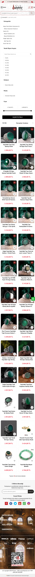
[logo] (17, 7)
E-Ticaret (12, 575)
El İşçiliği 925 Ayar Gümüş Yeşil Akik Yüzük (9, 172)
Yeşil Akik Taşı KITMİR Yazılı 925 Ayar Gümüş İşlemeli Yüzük (8, 279)
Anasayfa (4, 17)
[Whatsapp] (24, 503)
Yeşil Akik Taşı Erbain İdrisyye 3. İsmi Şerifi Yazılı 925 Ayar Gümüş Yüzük (8, 225)
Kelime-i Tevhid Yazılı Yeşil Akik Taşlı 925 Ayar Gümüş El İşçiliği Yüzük (9, 359)
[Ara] (31, 13)
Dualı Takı (7, 43)
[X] (15, 503)
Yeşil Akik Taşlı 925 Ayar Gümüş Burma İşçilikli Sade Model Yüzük (9, 305)
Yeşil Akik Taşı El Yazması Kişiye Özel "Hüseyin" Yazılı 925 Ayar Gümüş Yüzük (26, 199)
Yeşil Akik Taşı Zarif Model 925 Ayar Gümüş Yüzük (26, 172)
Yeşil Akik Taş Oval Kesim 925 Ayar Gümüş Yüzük (26, 412)
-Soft (8, 575)
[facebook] (10, 503)
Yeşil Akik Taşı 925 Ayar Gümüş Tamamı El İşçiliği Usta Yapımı (26, 305)
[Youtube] (19, 503)
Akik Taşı (7, 41)
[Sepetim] (33, 7)
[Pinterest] (6, 503)
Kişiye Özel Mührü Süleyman (11, 26)
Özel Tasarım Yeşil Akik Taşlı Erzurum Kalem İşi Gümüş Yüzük (9, 332)
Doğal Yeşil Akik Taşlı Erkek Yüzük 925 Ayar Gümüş (9, 385)
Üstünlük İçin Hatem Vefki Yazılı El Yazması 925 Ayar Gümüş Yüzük (8, 199)
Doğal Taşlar (7, 38)
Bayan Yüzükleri (9, 33)
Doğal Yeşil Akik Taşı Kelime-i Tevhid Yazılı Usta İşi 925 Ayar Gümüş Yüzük (8, 252)
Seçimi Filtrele (18, 117)
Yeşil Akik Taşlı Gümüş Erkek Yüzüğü (8, 465)
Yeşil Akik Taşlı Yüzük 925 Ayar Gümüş (9, 439)
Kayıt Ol (31, 491)
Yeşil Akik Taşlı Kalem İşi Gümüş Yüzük (8, 412)
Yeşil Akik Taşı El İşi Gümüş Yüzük (8, 145)
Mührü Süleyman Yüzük (11, 29)
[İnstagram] (28, 503)
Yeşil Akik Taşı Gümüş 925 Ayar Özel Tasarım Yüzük (26, 145)
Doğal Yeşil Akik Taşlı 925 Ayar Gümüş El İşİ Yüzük (26, 359)
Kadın (5, 31)
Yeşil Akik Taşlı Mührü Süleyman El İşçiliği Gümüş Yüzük (26, 332)
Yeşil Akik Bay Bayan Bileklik (26, 465)
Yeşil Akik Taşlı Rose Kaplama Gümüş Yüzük (26, 385)
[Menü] (3, 7)
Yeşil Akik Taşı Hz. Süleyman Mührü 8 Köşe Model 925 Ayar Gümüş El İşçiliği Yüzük (26, 279)
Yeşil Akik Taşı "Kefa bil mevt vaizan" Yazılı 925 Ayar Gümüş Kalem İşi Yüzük (26, 252)
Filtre (4, 123)
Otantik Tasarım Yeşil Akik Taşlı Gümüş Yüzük (26, 439)
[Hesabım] (29, 7)
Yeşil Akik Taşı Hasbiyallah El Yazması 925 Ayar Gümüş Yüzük (26, 225)
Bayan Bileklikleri (9, 36)
